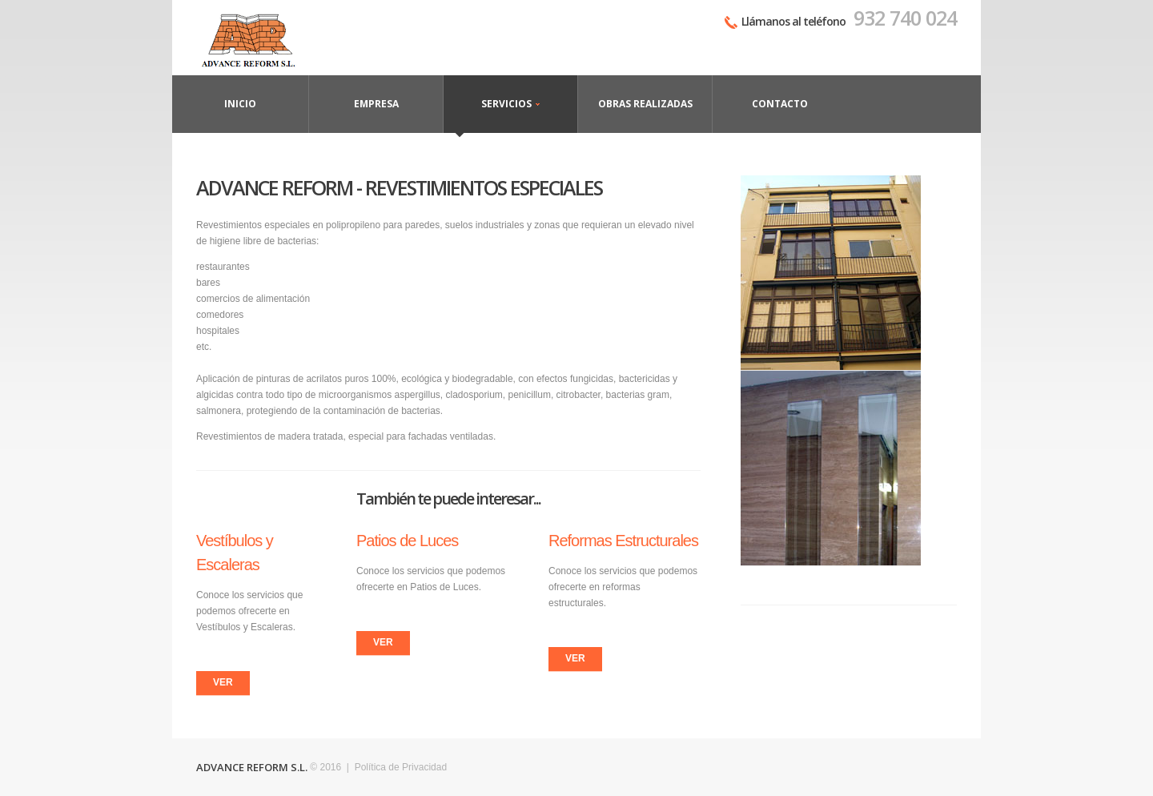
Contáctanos (257, 37)
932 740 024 (905, 17)
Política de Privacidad (401, 767)
